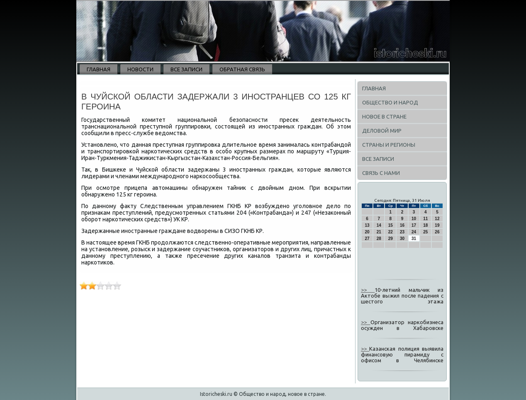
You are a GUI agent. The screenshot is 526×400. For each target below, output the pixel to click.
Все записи (186, 69)
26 (437, 232)
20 (367, 232)
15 (390, 225)
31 (414, 238)
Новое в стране (384, 116)
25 (425, 232)
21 (379, 232)
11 (425, 218)
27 (367, 238)
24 (414, 232)
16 (402, 225)
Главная (98, 69)
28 (379, 238)
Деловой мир (382, 130)
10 (414, 218)
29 (390, 238)
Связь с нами (381, 173)
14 (379, 225)
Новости (140, 69)
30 (402, 238)
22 (390, 232)
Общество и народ (390, 102)
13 (367, 225)
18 (425, 225)
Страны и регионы (388, 145)
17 (414, 225)
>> (368, 290)
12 (437, 218)
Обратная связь (242, 69)
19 (437, 225)
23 (402, 232)
